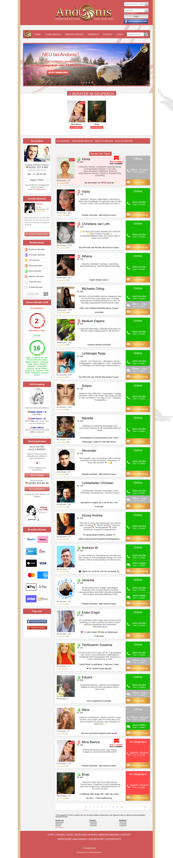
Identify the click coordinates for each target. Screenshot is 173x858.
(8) (62, 734)
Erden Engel (91, 612)
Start (51, 835)
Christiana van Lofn (39, 358)
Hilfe (70, 835)
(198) (63, 345)
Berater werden (74, 34)
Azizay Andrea (41, 368)
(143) (63, 248)
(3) (62, 669)
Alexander (31, 366)
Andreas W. (30, 370)
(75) (63, 377)
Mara (85, 709)
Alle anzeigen (59, 827)
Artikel (60, 835)
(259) (63, 442)
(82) (63, 410)
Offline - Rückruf (139, 169)
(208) (63, 280)
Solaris (36, 364)
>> (145, 807)
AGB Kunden (79, 839)
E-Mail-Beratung (139, 214)
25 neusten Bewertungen (37, 234)
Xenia (86, 159)
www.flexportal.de (95, 852)
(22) (63, 572)
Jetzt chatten (139, 563)
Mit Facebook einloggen (136, 21)
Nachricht (139, 182)
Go (146, 34)
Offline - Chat (139, 304)
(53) (63, 798)
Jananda (39, 370)
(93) (63, 474)
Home (38, 34)
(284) (63, 312)
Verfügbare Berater (82, 141)
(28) (63, 636)
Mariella (43, 364)
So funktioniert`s (37, 489)
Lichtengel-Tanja (93, 353)
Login (120, 34)
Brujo (43, 330)
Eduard (37, 375)
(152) (63, 507)
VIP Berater (34, 260)
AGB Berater (96, 839)
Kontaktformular (39, 189)
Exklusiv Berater (37, 249)
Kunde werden (53, 34)
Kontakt (107, 34)
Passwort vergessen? (130, 13)
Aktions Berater (36, 276)
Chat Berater (35, 282)
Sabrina (39, 204)
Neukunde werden (86, 835)
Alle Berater (62, 141)
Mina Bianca (34, 330)
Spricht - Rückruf (139, 752)
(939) (63, 215)
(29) (63, 183)
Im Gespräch (76, 127)
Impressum (64, 839)
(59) (63, 766)
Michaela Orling (40, 360)
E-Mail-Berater (36, 287)
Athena (30, 360)
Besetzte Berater (104, 141)
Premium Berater (37, 255)
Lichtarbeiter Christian (97, 483)
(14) (63, 604)
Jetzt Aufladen (37, 475)
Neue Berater (35, 271)
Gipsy (28, 358)
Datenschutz (113, 839)
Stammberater (35, 265)
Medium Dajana (32, 362)
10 (121, 807)
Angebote (93, 34)
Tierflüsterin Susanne (40, 373)
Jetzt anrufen (139, 202)
